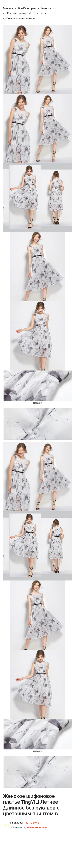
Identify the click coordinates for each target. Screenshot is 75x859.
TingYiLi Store (31, 823)
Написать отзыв (37, 828)
